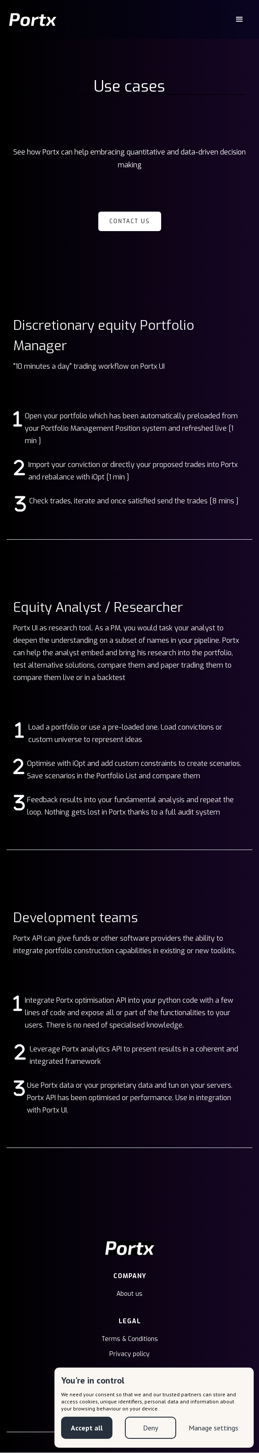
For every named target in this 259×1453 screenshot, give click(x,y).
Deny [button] (149, 1427)
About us (129, 1294)
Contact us (129, 221)
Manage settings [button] (213, 1427)
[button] (239, 19)
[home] (33, 20)
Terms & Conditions (129, 1339)
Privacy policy (129, 1354)
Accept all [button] (86, 1427)
